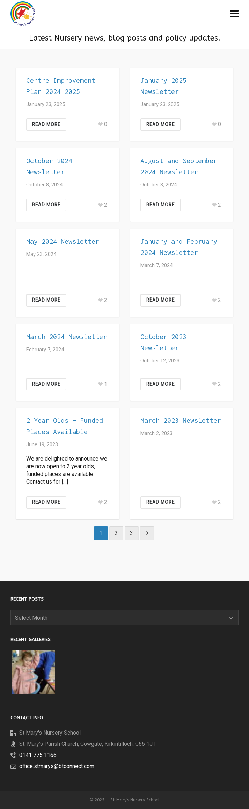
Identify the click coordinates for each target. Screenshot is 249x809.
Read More (46, 124)
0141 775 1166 (38, 755)
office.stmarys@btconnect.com (56, 766)
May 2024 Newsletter (62, 241)
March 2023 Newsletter (180, 420)
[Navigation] (234, 14)
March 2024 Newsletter (66, 336)
